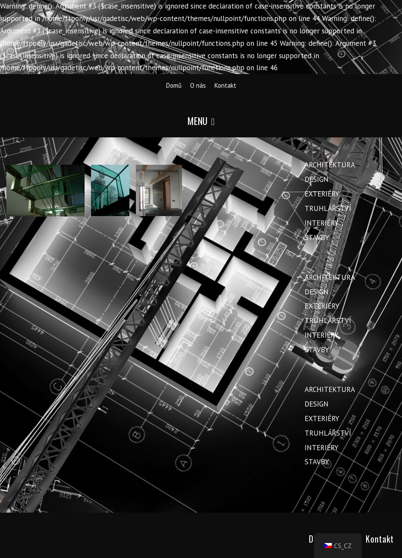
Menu (201, 121)
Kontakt (225, 85)
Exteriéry (322, 194)
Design (317, 179)
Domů (174, 85)
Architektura (330, 164)
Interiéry (321, 223)
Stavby (317, 237)
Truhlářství (328, 208)
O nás (198, 85)
